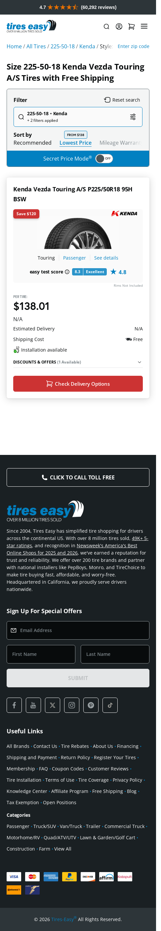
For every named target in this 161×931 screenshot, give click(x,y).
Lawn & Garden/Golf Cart (107, 839)
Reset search (122, 100)
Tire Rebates (75, 748)
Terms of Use (59, 782)
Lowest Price (76, 142)
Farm (44, 851)
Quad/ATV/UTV (60, 839)
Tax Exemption (23, 804)
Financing (128, 748)
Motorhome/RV (23, 839)
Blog (132, 793)
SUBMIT (78, 680)
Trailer (93, 828)
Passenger (74, 258)
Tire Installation (24, 782)
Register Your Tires (115, 759)
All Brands (18, 748)
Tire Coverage (93, 782)
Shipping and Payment (32, 759)
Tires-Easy (64, 921)
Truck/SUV (44, 828)
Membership (21, 770)
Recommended (33, 142)
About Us (103, 748)
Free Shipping (107, 793)
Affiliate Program (69, 793)
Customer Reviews (108, 770)
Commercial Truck (124, 828)
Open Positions (59, 804)
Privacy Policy (127, 782)
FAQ (43, 770)
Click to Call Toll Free (82, 479)
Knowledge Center (27, 793)
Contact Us (45, 748)
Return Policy (75, 759)
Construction (21, 851)
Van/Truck (71, 828)
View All (62, 851)
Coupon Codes (68, 770)
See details (106, 258)
